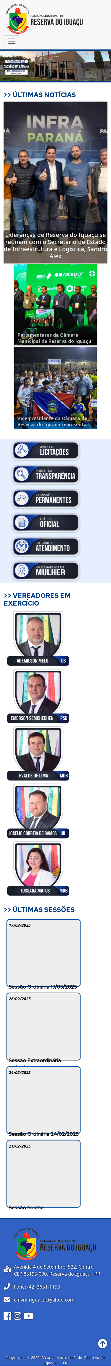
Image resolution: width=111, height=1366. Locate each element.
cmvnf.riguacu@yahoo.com (44, 1300)
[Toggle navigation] (12, 41)
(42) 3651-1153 (43, 1287)
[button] (11, 182)
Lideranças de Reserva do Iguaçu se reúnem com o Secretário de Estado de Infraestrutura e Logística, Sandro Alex (55, 245)
